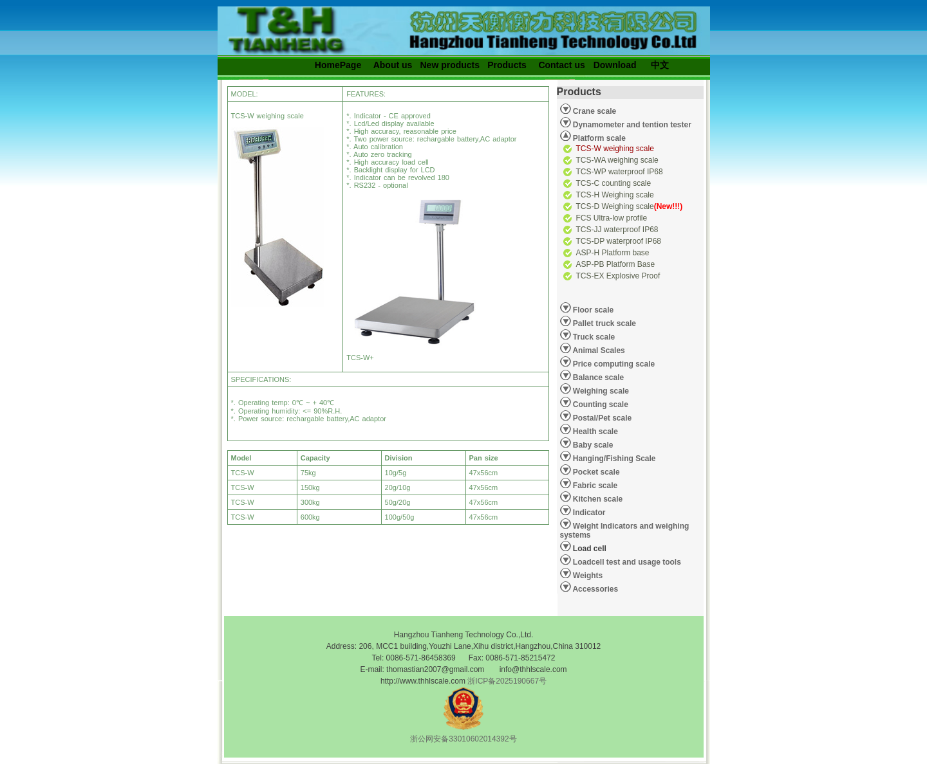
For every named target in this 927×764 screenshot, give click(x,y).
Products (507, 65)
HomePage (338, 65)
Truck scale (593, 336)
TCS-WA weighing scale (617, 160)
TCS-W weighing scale (615, 148)
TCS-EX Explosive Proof (618, 275)
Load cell (583, 546)
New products (450, 65)
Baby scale (592, 445)
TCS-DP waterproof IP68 (619, 241)
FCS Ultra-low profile (612, 218)
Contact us (561, 65)
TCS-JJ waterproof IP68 (617, 229)
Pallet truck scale (603, 323)
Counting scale (599, 404)
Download (615, 65)
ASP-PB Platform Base (615, 264)
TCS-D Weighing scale (629, 206)
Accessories (595, 589)
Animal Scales (598, 350)
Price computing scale (613, 363)
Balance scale (597, 377)
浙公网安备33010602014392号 (463, 738)
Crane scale (594, 111)
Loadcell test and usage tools (627, 562)
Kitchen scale (597, 499)
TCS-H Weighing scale (615, 194)
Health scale (594, 431)
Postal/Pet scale (601, 418)
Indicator (588, 512)
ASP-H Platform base (613, 252)
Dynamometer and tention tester (631, 124)
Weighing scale (600, 391)
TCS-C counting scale (613, 183)
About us (393, 65)
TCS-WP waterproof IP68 (619, 171)
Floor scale (592, 309)
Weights (587, 575)
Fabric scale (594, 485)
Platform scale (598, 138)
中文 (660, 65)
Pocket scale (595, 472)
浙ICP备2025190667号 (507, 681)
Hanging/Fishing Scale (613, 458)
